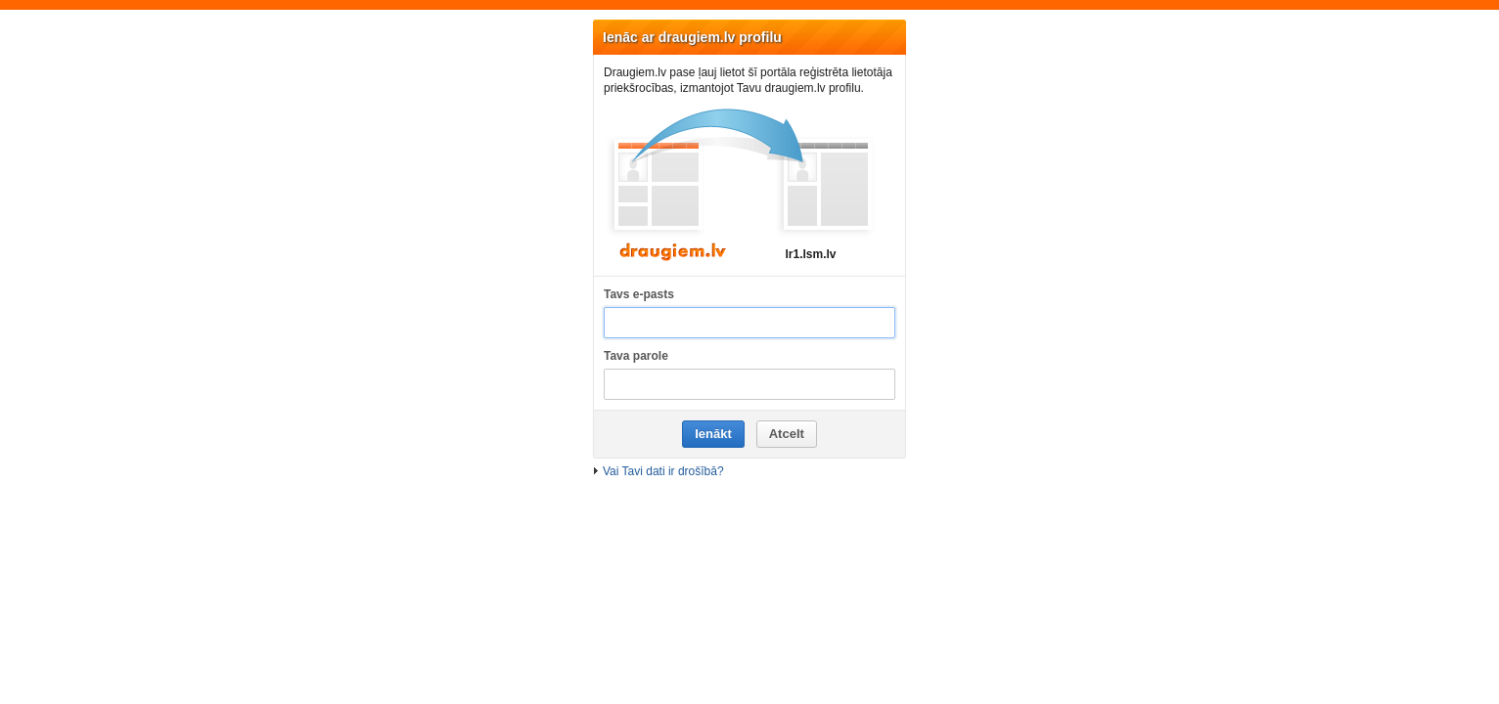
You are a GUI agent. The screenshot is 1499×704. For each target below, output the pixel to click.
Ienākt (713, 433)
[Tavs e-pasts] (749, 323)
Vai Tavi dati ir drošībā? (663, 471)
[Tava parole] (749, 385)
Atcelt (786, 433)
